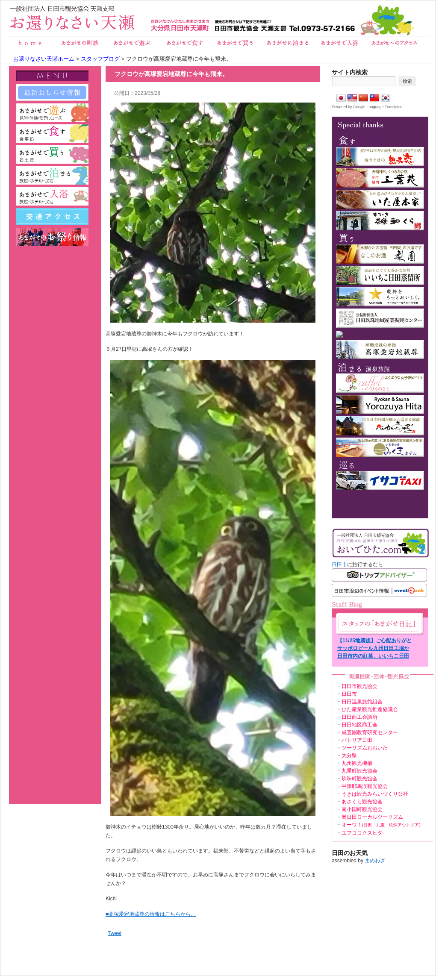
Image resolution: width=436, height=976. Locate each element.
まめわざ (375, 861)
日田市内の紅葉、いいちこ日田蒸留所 (373, 656)
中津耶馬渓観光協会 (365, 786)
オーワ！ (381, 825)
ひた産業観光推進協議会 (370, 709)
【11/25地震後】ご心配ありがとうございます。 (374, 641)
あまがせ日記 (378, 624)
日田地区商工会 (359, 725)
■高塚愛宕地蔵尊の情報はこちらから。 (151, 914)
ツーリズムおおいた (365, 748)
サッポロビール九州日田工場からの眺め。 (373, 648)
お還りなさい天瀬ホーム (43, 59)
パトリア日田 (357, 740)
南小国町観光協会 (362, 809)
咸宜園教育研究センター (370, 732)
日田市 (339, 564)
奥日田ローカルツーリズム (372, 817)
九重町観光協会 (359, 771)
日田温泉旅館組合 (362, 702)
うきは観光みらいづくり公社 (375, 794)
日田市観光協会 (359, 686)
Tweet (114, 933)
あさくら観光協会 (362, 802)
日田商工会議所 (359, 717)
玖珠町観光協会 (359, 779)
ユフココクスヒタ (362, 833)
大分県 (349, 755)
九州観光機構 (357, 763)
